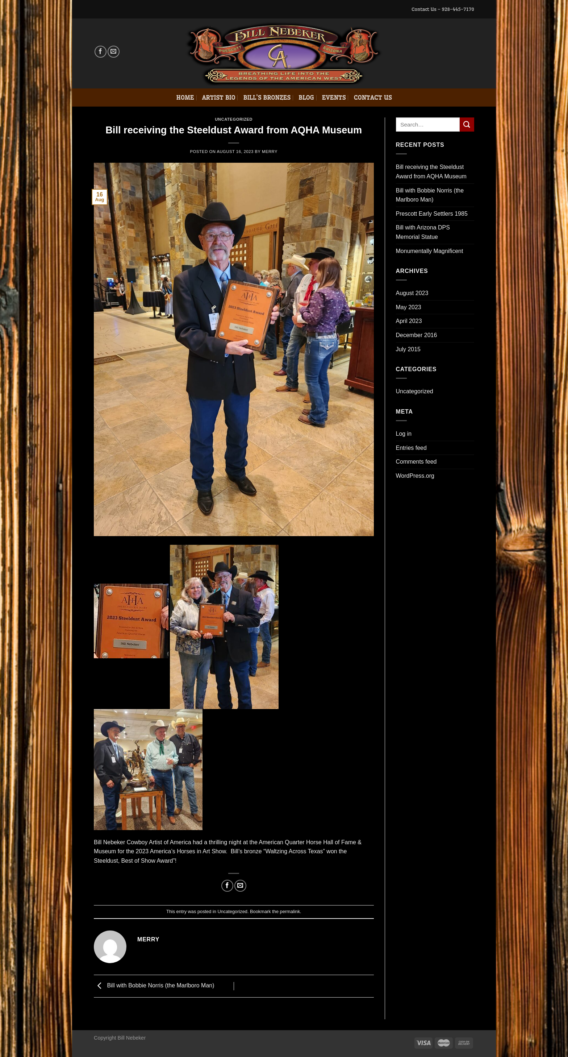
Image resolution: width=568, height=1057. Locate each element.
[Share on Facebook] (227, 886)
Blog (306, 97)
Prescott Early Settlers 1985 (432, 214)
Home (185, 97)
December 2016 (416, 335)
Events (334, 97)
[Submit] (467, 124)
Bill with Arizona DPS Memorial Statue (423, 232)
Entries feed (411, 448)
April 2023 (409, 321)
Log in (404, 434)
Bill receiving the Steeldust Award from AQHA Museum (431, 171)
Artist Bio (218, 97)
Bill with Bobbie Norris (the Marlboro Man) (154, 986)
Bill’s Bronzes (266, 97)
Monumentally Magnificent (429, 251)
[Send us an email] (114, 52)
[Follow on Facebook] (100, 52)
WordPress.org (415, 476)
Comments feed (416, 462)
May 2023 (408, 307)
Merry (269, 151)
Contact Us (373, 97)
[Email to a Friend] (240, 886)
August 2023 (412, 293)
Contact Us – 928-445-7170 (443, 9)
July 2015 (408, 349)
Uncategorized (233, 119)
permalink (290, 911)
